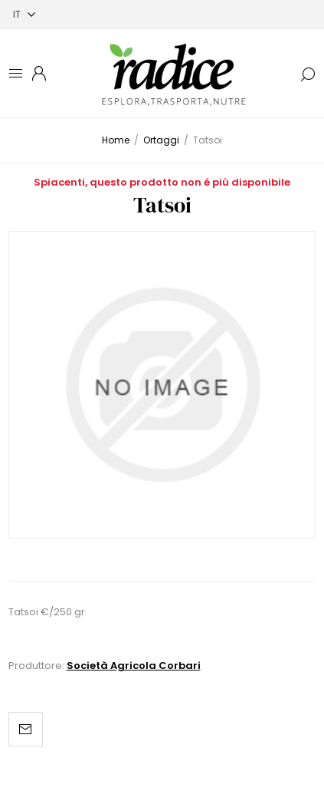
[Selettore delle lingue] (24, 14)
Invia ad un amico (25, 729)
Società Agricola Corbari (134, 665)
